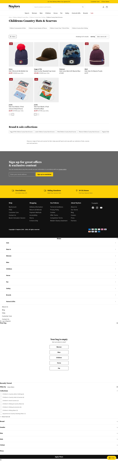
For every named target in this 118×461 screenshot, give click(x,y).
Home (59, 239)
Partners (74, 221)
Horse (59, 363)
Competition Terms (56, 218)
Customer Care (14, 212)
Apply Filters (59, 457)
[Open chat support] (111, 458)
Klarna (32, 218)
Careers (73, 215)
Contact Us (12, 215)
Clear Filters (10, 387)
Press (72, 218)
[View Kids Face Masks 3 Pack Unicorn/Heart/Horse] (13, 114)
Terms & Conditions (56, 207)
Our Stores (74, 210)
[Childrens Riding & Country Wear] (21, 17)
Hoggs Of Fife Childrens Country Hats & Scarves (21, 131)
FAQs (10, 210)
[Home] (14, 7)
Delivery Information (36, 207)
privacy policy (62, 169)
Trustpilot (95, 203)
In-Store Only (34, 221)
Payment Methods (35, 212)
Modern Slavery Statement (58, 221)
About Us (74, 207)
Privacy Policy (54, 210)
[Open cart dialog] (107, 7)
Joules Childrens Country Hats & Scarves (45, 131)
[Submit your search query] (83, 7)
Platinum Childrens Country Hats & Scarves (89, 131)
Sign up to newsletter (44, 174)
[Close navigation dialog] (117, 238)
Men (58, 352)
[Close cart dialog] (117, 323)
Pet (59, 368)
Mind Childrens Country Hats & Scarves (66, 131)
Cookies (52, 212)
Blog (72, 212)
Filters (13, 36)
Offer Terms (54, 215)
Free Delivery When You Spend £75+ (60, 1)
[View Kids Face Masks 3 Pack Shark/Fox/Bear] (10, 114)
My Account (12, 207)
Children (59, 358)
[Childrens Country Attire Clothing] (38, 17)
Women (59, 347)
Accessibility (33, 215)
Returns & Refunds (36, 210)
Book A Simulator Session (17, 218)
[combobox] (57, 7)
